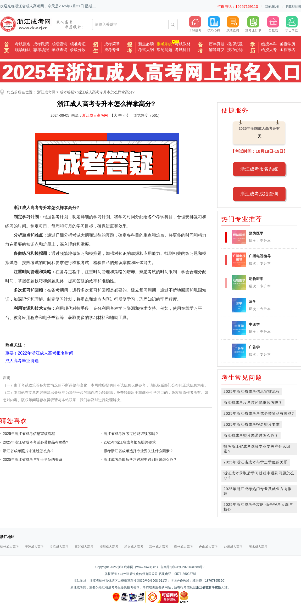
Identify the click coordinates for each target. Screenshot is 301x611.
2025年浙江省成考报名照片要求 (130, 442)
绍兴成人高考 (133, 546)
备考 (200, 47)
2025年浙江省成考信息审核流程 (29, 433)
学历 (252, 47)
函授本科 (269, 44)
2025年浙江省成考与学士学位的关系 (32, 459)
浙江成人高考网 (95, 115)
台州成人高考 (233, 546)
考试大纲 (146, 49)
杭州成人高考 (9, 546)
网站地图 (272, 6)
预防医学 (256, 233)
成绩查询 (59, 44)
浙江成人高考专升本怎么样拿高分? (106, 92)
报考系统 (164, 44)
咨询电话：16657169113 (237, 6)
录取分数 (78, 49)
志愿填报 (41, 49)
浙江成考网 (46, 92)
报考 (129, 47)
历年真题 (217, 44)
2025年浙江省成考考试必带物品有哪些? (35, 442)
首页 (6, 47)
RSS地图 (293, 6)
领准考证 (78, 44)
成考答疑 (67, 92)
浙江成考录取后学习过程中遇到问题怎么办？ (140, 459)
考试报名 (23, 44)
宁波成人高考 (34, 546)
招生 (95, 47)
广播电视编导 (260, 256)
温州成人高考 (158, 546)
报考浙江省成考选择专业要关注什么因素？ (138, 451)
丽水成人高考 (258, 546)
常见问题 (164, 49)
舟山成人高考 (208, 546)
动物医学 (256, 279)
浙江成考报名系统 (259, 169)
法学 (252, 302)
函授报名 (287, 49)
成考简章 (112, 44)
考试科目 (183, 49)
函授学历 (287, 44)
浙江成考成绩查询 (259, 194)
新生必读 (146, 44)
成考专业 (112, 49)
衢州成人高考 (183, 546)
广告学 (254, 347)
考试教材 (183, 44)
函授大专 (269, 49)
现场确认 (23, 49)
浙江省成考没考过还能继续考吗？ (131, 433)
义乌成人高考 (59, 546)
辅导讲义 (217, 49)
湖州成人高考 (108, 546)
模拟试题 (235, 44)
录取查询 (59, 49)
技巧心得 (235, 49)
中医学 (254, 324)
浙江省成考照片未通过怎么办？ (28, 451)
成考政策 (41, 44)
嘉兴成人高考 (84, 546)
